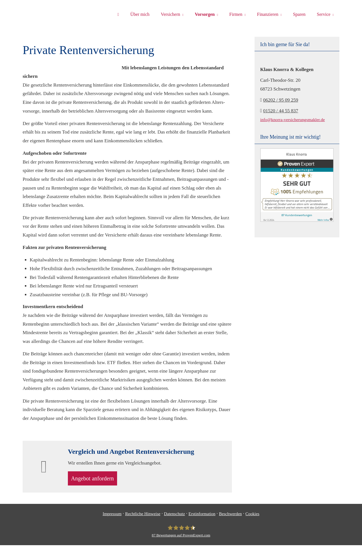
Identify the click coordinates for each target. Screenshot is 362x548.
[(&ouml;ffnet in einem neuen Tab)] (297, 220)
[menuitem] (118, 14)
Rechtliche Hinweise (142, 516)
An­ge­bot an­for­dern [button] (96, 480)
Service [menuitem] (323, 14)
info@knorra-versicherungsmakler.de (292, 119)
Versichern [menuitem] (170, 14)
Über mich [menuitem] (140, 14)
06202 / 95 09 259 (280, 100)
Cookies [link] (252, 516)
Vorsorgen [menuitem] (205, 14)
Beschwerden (230, 516)
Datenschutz (174, 516)
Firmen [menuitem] (235, 14)
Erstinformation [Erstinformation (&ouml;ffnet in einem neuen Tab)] (202, 516)
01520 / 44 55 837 (280, 110)
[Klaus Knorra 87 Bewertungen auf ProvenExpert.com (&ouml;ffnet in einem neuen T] (181, 534)
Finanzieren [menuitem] (268, 14)
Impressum (112, 516)
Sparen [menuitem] (299, 14)
